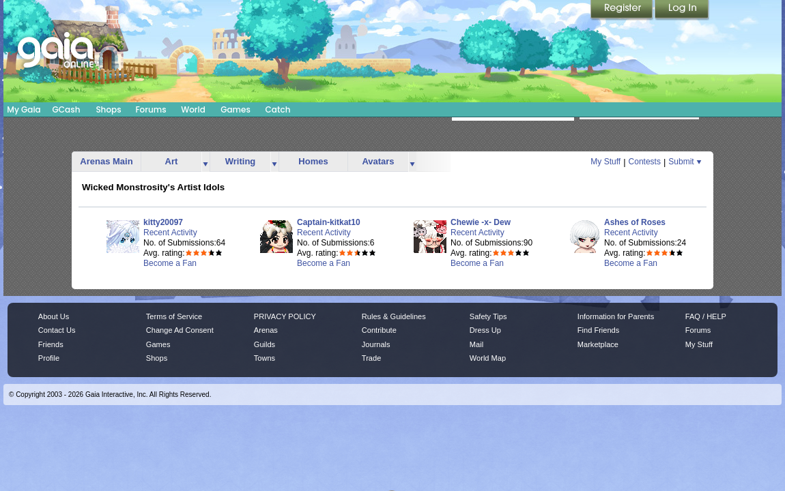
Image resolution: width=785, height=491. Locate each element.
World (193, 109)
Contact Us (57, 330)
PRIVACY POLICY (285, 316)
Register (622, 10)
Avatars (378, 161)
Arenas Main (106, 161)
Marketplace (597, 344)
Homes (313, 161)
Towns (264, 358)
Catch (278, 109)
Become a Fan (170, 263)
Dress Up (485, 330)
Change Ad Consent (180, 330)
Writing (240, 161)
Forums (150, 109)
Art (171, 161)
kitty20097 (163, 222)
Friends (50, 344)
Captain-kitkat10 (328, 222)
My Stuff (605, 161)
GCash (67, 109)
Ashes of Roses (635, 222)
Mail (476, 344)
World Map (488, 358)
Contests (645, 161)
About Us (53, 316)
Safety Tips (488, 316)
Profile (48, 358)
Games (235, 109)
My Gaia (23, 109)
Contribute (379, 330)
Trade (371, 358)
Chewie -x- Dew (481, 222)
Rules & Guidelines (394, 316)
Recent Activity (170, 232)
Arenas (266, 330)
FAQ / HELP (705, 316)
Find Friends (598, 330)
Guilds (264, 344)
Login (682, 10)
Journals (376, 344)
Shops (108, 109)
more (205, 162)
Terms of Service (174, 316)
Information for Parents (615, 316)
